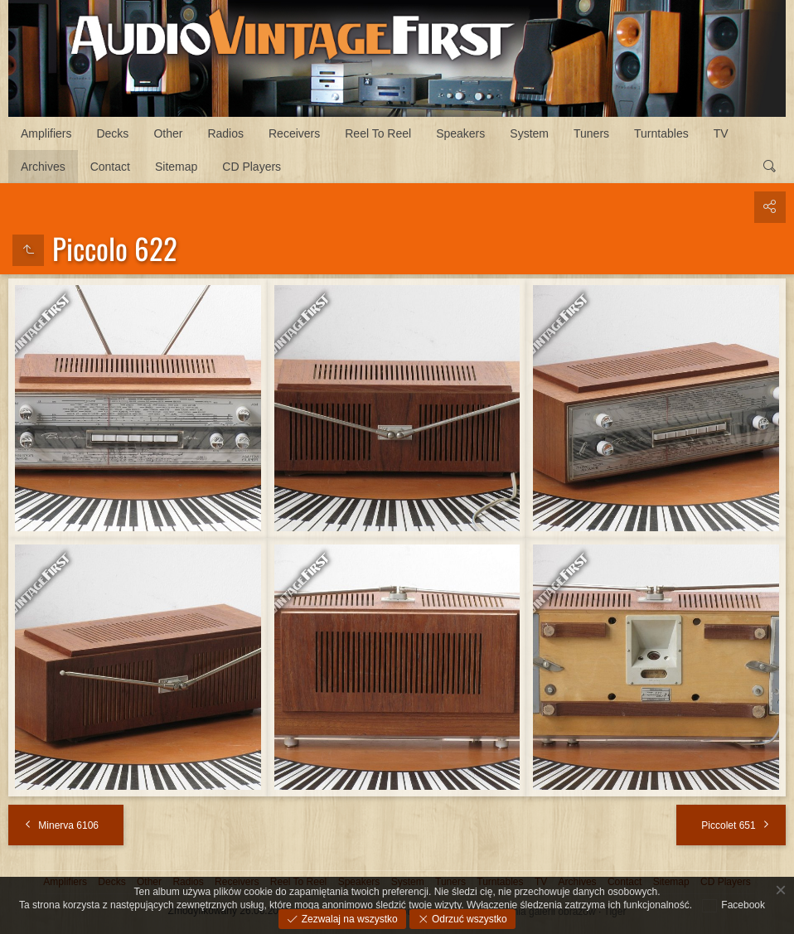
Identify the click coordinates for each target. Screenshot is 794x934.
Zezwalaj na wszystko (347, 919)
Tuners (591, 133)
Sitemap (176, 166)
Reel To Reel (378, 133)
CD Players (251, 166)
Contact (110, 166)
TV (721, 133)
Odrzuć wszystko (468, 919)
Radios (225, 133)
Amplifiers (46, 133)
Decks (112, 133)
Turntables (661, 133)
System (529, 133)
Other (167, 133)
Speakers (460, 133)
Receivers (294, 133)
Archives (43, 166)
